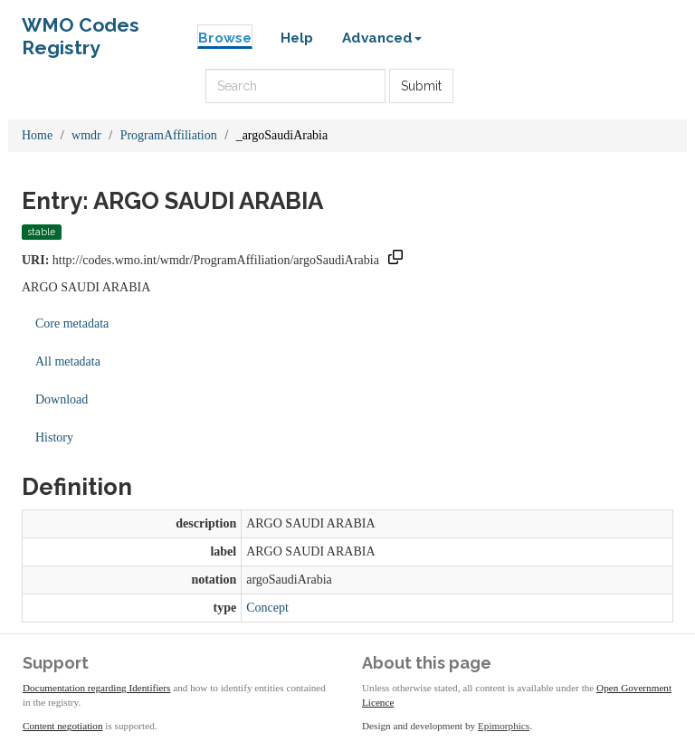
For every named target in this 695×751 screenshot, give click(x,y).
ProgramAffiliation (168, 135)
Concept (267, 607)
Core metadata (72, 323)
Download (61, 399)
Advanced (382, 38)
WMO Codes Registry (80, 29)
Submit (421, 86)
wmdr (86, 135)
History (54, 437)
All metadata (67, 361)
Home (37, 135)
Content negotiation (63, 725)
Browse (225, 38)
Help (297, 38)
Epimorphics (503, 725)
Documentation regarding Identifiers (96, 687)
